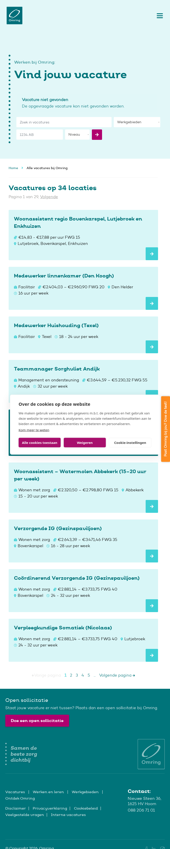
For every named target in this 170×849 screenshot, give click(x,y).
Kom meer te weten (34, 429)
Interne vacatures (68, 814)
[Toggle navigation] (158, 15)
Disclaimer (15, 808)
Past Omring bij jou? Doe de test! (165, 429)
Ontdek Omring (20, 798)
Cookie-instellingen (130, 442)
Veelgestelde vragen (24, 814)
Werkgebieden (86, 792)
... (95, 675)
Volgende (49, 196)
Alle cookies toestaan (39, 442)
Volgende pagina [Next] (117, 675)
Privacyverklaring (50, 808)
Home (13, 168)
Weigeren (85, 442)
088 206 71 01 (141, 810)
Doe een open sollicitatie (37, 720)
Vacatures (15, 792)
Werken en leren (49, 792)
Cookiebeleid (86, 808)
